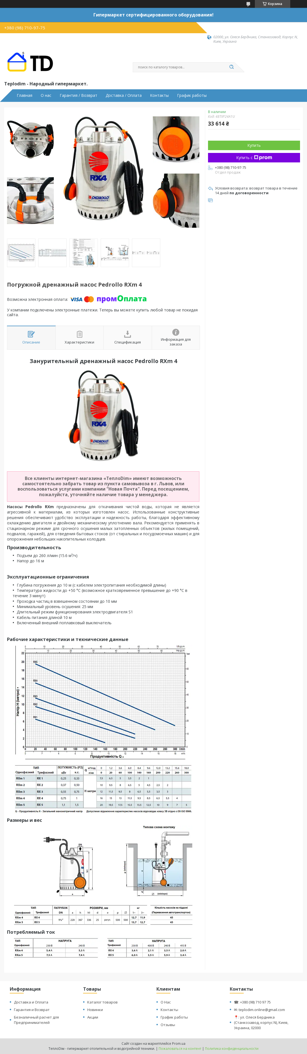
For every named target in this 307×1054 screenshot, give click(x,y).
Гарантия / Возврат (78, 95)
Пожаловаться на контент (180, 1048)
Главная (24, 95)
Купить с (254, 157)
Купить (254, 145)
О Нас (166, 1002)
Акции (92, 1017)
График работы (192, 95)
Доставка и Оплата (31, 1002)
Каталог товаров (102, 1002)
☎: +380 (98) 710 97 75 (252, 1002)
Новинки (95, 1009)
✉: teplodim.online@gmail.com (259, 1009)
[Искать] (231, 67)
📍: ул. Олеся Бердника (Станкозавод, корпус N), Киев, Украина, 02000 (261, 1022)
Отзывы (168, 1024)
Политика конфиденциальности (231, 1048)
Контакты (159, 95)
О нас (46, 95)
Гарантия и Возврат (32, 1009)
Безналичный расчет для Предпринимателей (36, 1020)
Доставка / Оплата (124, 95)
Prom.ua (178, 1043)
